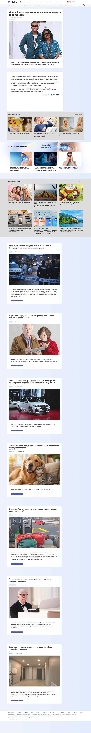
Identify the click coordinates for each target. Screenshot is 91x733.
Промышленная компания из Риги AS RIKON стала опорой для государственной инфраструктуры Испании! (45, 163)
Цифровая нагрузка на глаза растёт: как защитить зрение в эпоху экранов (19, 143)
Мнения (81, 655)
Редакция (61, 5)
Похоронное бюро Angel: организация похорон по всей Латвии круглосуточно (19, 173)
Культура (44, 655)
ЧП (32, 655)
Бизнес (37, 655)
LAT (9, 5)
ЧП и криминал (12, 19)
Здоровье (52, 655)
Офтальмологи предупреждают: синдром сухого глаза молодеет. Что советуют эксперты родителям (45, 143)
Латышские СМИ (57, 2)
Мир (26, 655)
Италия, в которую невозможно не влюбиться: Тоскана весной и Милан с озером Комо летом (71, 173)
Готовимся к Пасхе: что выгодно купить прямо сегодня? (69, 161)
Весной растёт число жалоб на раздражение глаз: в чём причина (69, 142)
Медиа (69, 655)
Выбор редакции (48, 2)
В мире (22, 2)
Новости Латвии (39, 2)
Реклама (65, 5)
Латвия (19, 655)
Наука (75, 655)
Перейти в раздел (78, 114)
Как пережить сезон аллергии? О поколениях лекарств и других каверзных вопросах (44, 121)
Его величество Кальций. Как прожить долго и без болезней (19, 161)
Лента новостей (30, 2)
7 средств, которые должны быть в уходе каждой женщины (70, 120)
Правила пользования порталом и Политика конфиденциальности (21, 660)
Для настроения (61, 655)
